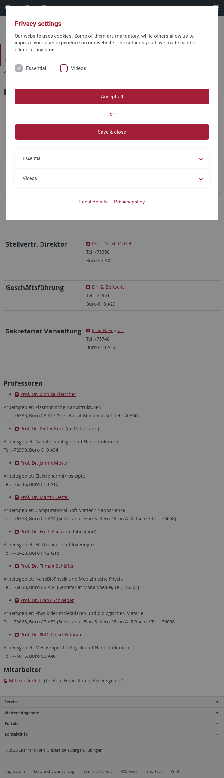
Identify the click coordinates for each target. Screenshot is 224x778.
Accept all (112, 96)
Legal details (93, 202)
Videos (78, 68)
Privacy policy (129, 202)
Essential (36, 68)
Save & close (112, 132)
